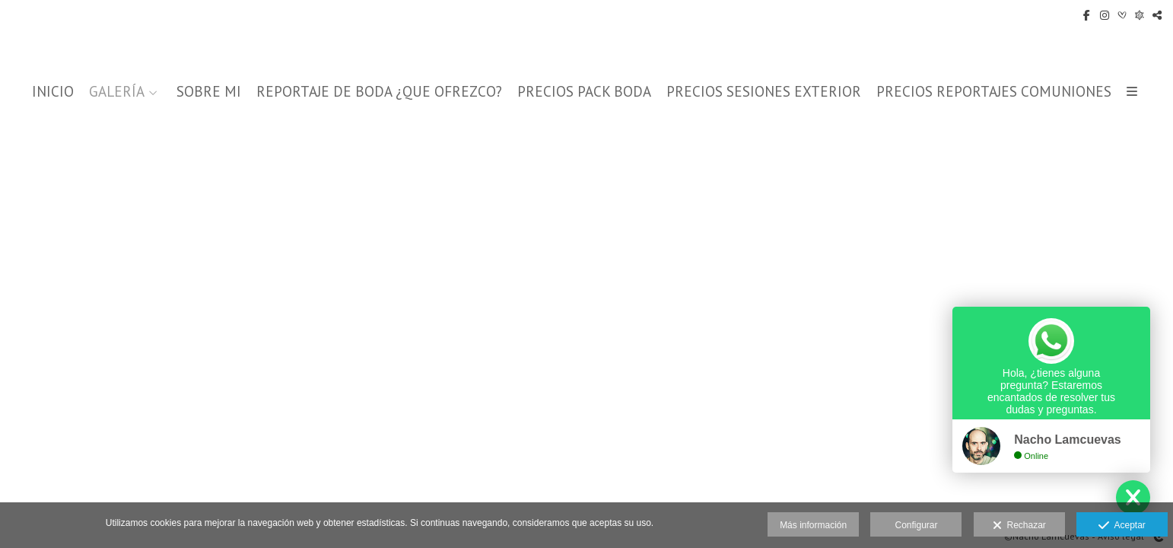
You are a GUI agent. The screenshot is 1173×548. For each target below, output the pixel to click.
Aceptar (1121, 526)
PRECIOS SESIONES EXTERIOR (763, 92)
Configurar (916, 525)
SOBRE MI (208, 92)
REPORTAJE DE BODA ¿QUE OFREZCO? (379, 92)
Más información (813, 525)
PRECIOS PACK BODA (584, 92)
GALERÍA (117, 92)
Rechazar (1019, 526)
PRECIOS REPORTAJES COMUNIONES (993, 92)
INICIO (53, 92)
